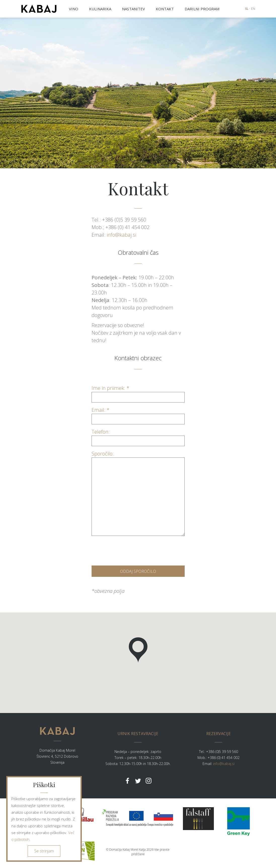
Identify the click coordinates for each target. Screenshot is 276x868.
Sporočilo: (138, 457)
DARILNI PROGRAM (202, 8)
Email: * (138, 414)
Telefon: (138, 436)
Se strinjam (44, 851)
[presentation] (130, 549)
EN (253, 9)
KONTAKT (165, 8)
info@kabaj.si (121, 234)
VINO (73, 8)
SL (246, 9)
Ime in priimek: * (138, 392)
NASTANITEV (133, 8)
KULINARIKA (100, 8)
